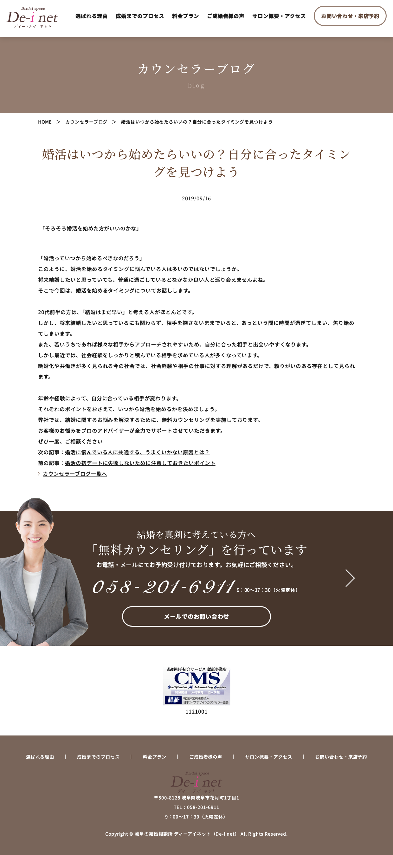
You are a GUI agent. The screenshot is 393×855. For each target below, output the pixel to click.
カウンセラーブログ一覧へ (75, 473)
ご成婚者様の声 (226, 16)
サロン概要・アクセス (279, 16)
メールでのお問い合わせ (196, 616)
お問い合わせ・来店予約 (350, 16)
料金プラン (185, 16)
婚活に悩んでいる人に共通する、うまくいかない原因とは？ (137, 452)
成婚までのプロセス (140, 16)
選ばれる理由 (91, 16)
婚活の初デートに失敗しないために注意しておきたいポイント (140, 463)
